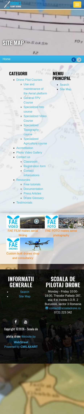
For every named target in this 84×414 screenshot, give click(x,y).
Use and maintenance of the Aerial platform (35, 89)
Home (7, 59)
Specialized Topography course (31, 130)
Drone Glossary (34, 198)
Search (64, 84)
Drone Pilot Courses (29, 79)
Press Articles (32, 193)
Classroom (30, 161)
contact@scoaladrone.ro (63, 308)
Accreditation (24, 148)
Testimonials (24, 202)
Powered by (21, 346)
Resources (23, 179)
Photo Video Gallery (29, 152)
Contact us (23, 157)
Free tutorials (32, 184)
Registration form (35, 166)
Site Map (65, 89)
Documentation (33, 188)
